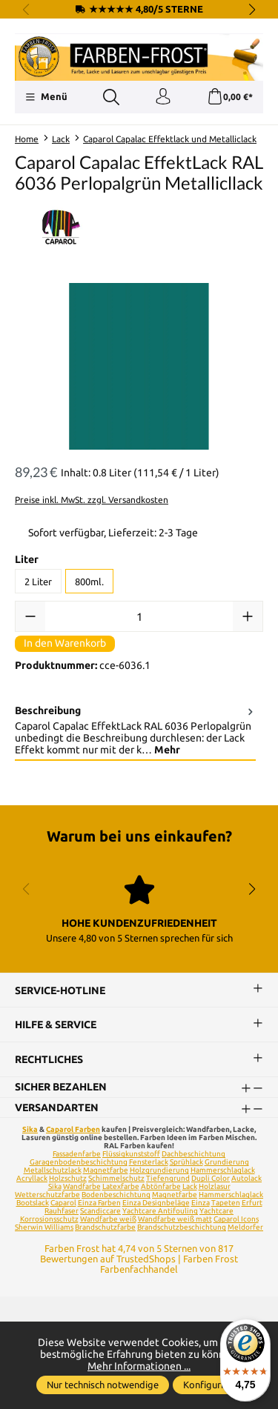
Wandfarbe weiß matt (175, 1219)
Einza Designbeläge (156, 1203)
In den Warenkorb (65, 643)
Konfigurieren (212, 1384)
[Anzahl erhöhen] (247, 616)
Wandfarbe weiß (108, 1219)
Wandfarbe (82, 1186)
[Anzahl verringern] (30, 616)
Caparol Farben (73, 1129)
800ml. (89, 581)
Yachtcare (216, 1211)
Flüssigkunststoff (131, 1154)
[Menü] (46, 97)
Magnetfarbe (105, 1170)
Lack (189, 1186)
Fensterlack (148, 1162)
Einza (200, 1203)
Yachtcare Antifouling (160, 1211)
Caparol (63, 1203)
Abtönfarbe (161, 1186)
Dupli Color (210, 1178)
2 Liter (38, 581)
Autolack (246, 1178)
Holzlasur (215, 1186)
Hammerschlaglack (223, 1170)
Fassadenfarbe (77, 1154)
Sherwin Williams (44, 1227)
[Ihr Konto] (163, 97)
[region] (139, 366)
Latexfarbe (120, 1186)
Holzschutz (68, 1178)
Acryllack (31, 1178)
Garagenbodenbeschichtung (79, 1162)
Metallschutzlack (53, 1170)
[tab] (135, 731)
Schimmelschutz (116, 1178)
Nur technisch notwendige (103, 1384)
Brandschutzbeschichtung (181, 1227)
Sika (30, 1129)
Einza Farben (99, 1203)
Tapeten (225, 1203)
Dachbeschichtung (193, 1154)
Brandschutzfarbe (105, 1227)
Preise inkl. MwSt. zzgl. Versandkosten (91, 499)
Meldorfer (245, 1227)
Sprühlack (186, 1162)
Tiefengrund (168, 1178)
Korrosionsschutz (49, 1219)
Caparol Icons (236, 1219)
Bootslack (32, 1203)
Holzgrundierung (159, 1170)
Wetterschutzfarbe (47, 1194)
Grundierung (227, 1162)
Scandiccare (100, 1211)
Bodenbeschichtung (116, 1194)
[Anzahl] (139, 616)
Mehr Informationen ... (139, 1366)
